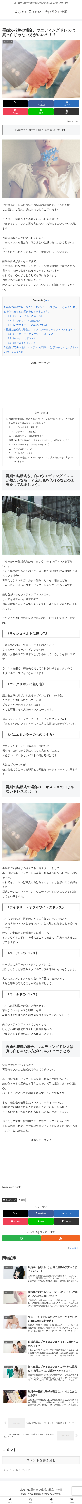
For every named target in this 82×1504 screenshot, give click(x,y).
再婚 (22, 1204)
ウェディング (9, 1204)
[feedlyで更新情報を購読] (21, 1242)
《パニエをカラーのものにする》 (28, 325)
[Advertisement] (41, 383)
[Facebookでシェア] (41, 103)
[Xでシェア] (15, 103)
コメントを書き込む (41, 1466)
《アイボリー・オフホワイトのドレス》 (32, 334)
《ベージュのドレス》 (22, 338)
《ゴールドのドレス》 (22, 343)
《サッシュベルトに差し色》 (26, 316)
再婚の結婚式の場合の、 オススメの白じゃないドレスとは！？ (39, 329)
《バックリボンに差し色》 (24, 320)
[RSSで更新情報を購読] (60, 1242)
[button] (66, 111)
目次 (36, 412)
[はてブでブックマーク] (66, 103)
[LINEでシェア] (41, 111)
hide (47, 300)
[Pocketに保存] (15, 111)
